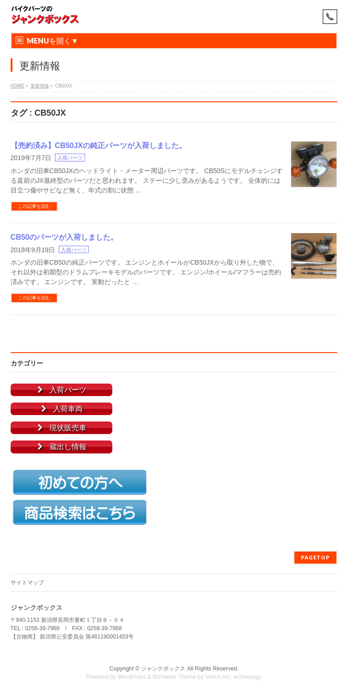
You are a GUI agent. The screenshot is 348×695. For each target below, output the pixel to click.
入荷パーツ (70, 158)
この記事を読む (34, 206)
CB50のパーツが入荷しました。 (64, 237)
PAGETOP (315, 557)
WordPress (132, 677)
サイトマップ (27, 582)
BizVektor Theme (174, 677)
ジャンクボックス (163, 668)
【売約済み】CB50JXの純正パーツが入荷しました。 (98, 145)
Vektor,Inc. (218, 677)
